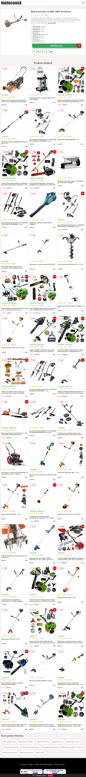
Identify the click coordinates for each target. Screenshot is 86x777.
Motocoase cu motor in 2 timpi (71, 747)
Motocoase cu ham (43, 742)
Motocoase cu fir (58, 742)
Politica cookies (59, 764)
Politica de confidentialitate (43, 764)
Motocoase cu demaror (11, 747)
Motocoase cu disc (73, 742)
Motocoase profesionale (30, 747)
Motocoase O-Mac (10, 742)
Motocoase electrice (10, 753)
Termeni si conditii (27, 764)
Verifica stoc (65, 46)
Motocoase (40, 753)
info (26, 104)
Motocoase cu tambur (26, 742)
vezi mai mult (52, 23)
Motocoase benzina (26, 753)
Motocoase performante (50, 747)
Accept (50, 775)
